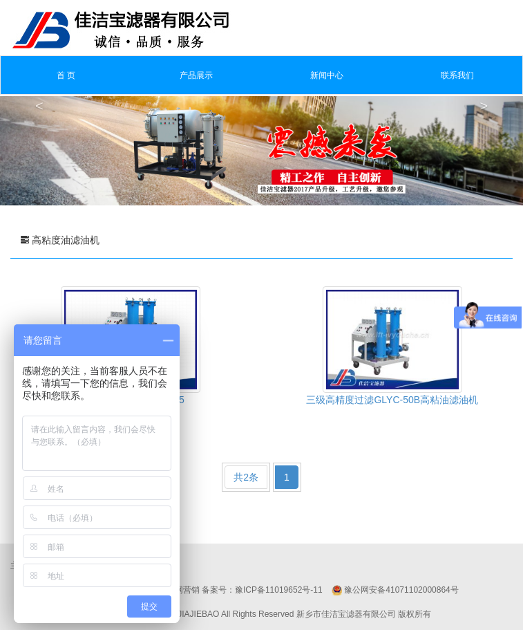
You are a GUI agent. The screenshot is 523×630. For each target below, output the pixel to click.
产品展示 (196, 75)
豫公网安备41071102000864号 (401, 590)
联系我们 (457, 75)
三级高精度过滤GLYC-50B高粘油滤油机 (392, 399)
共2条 (246, 477)
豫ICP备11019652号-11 (279, 590)
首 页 (66, 75)
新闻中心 (326, 75)
